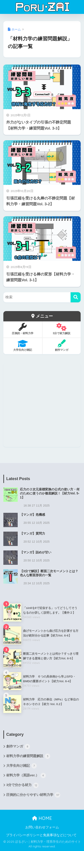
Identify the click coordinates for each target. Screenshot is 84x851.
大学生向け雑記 (21, 766)
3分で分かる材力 (22, 785)
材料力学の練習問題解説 (28, 756)
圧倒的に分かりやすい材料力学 (33, 795)
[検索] (76, 297)
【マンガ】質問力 (32, 533)
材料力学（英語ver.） (26, 775)
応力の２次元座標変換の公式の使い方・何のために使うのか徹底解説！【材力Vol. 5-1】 (50, 493)
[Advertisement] (42, 405)
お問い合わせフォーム (42, 827)
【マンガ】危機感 (32, 514)
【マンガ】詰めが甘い (35, 552)
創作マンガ (18, 746)
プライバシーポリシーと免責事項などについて (41, 835)
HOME (42, 818)
